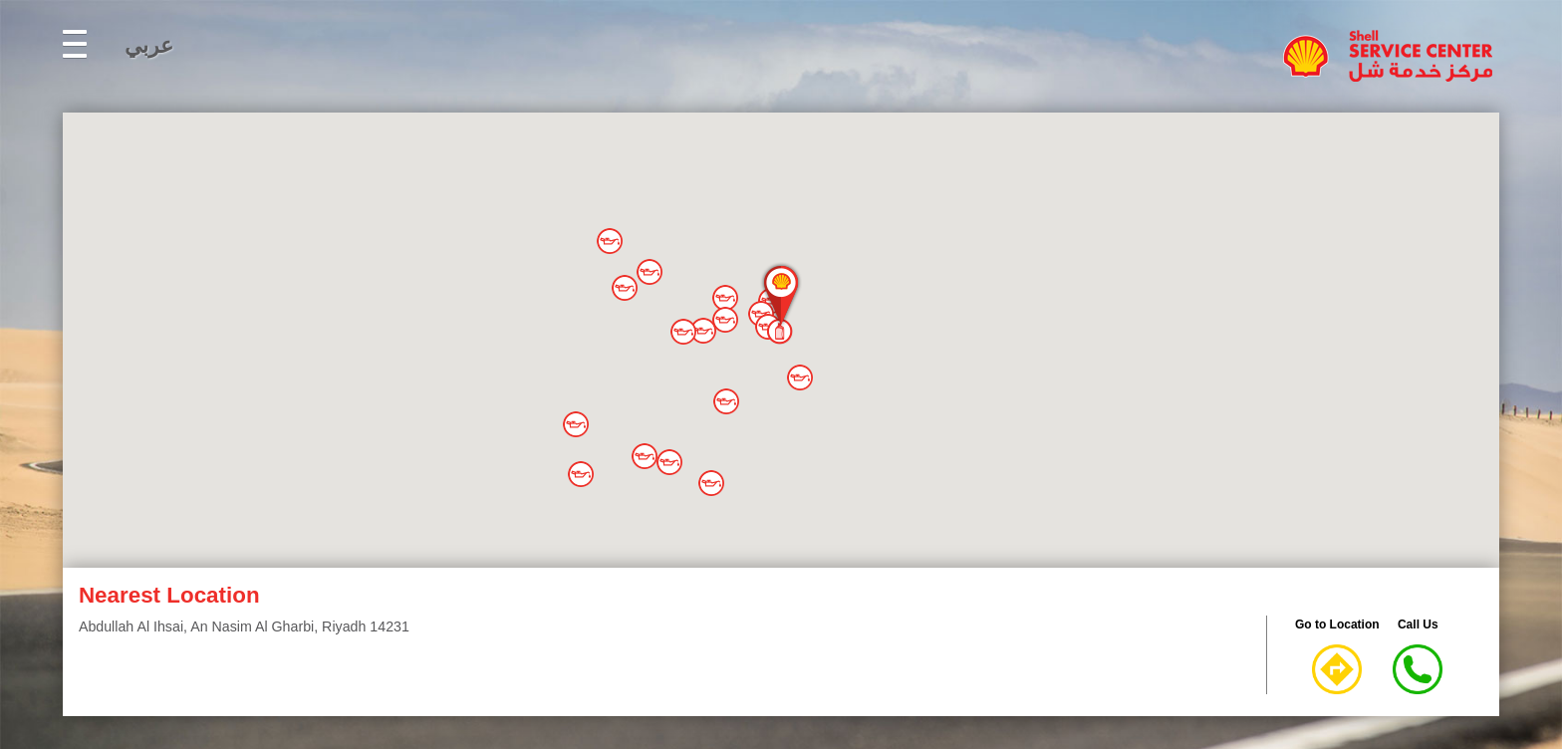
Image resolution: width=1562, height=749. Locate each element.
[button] (610, 241)
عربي (149, 46)
